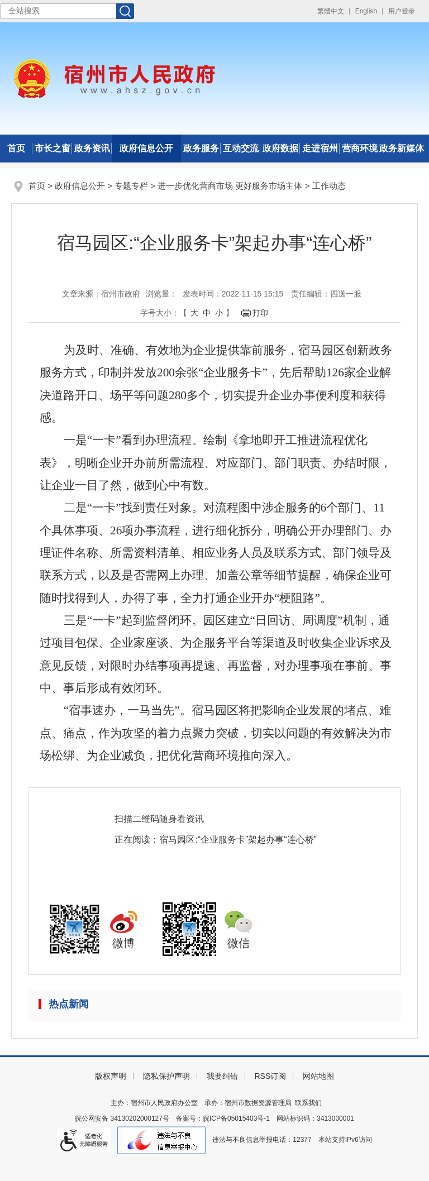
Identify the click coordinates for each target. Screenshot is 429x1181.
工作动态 (329, 185)
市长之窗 (52, 148)
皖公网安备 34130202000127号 (122, 1118)
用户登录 (401, 11)
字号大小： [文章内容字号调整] (159, 312)
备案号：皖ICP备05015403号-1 (223, 1118)
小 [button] (219, 312)
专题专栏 (131, 185)
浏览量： (161, 293)
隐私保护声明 (166, 1076)
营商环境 (360, 148)
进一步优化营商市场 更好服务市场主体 (230, 185)
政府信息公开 (146, 148)
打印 (260, 312)
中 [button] (207, 312)
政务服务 (201, 148)
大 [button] (194, 312)
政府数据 (280, 148)
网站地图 (318, 1076)
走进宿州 (320, 148)
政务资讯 (92, 148)
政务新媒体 (401, 148)
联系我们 (308, 1103)
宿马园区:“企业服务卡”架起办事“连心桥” (238, 839)
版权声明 (110, 1076)
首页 (16, 148)
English (366, 11)
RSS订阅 (270, 1076)
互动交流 (241, 148)
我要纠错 (222, 1076)
